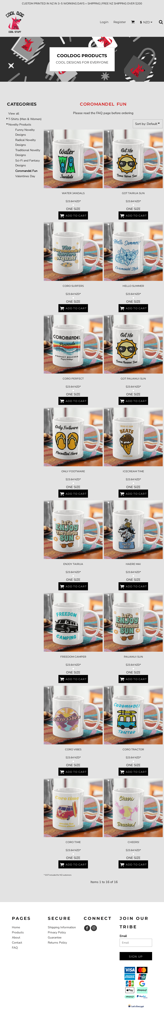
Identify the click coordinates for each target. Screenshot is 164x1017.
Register (119, 22)
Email (123, 936)
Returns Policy (57, 943)
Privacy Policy (57, 932)
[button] (133, 22)
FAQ (15, 948)
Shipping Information (62, 927)
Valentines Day (25, 176)
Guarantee (54, 938)
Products (18, 932)
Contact (17, 943)
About (16, 938)
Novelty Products (19, 125)
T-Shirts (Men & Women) (24, 119)
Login (104, 22)
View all (13, 114)
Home (16, 927)
